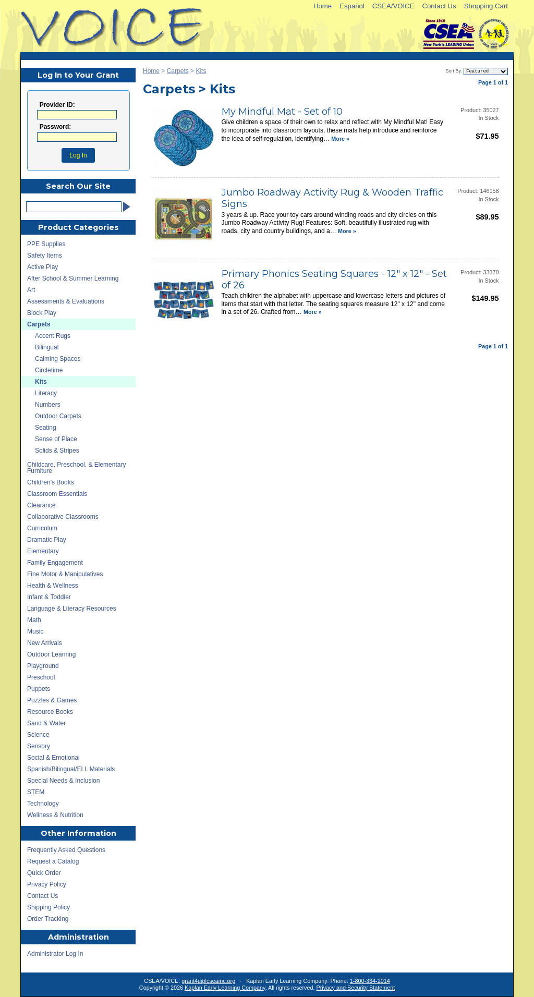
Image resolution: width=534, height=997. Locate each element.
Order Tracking (47, 918)
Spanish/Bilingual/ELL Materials (71, 769)
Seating (45, 427)
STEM (35, 792)
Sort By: (453, 71)
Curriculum (42, 528)
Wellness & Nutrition (55, 815)
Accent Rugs (52, 335)
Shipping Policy (48, 907)
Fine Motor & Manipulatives (65, 574)
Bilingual (46, 347)
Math (34, 620)
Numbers (47, 404)
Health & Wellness (52, 585)
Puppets (38, 688)
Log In (78, 155)
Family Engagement (55, 562)
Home (322, 6)
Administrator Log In (55, 953)
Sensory (38, 746)
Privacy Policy (46, 884)
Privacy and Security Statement (356, 987)
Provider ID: (57, 105)
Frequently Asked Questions (66, 850)
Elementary (43, 551)
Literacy (46, 393)
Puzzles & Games (52, 700)
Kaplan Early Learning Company (225, 987)
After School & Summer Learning (72, 278)
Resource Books (50, 711)
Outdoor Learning (51, 654)
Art (31, 290)
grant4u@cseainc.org (208, 981)
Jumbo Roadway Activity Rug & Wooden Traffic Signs (332, 198)
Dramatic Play (46, 539)
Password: (55, 127)
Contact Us (439, 6)
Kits (201, 71)
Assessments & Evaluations (65, 301)
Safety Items (44, 255)
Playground (43, 666)
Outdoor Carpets (58, 416)
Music (35, 631)
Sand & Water (46, 723)
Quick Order (44, 873)
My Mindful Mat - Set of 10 (282, 111)
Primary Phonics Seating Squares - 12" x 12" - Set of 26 (334, 280)
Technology (43, 803)
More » (340, 139)
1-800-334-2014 (370, 981)
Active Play (42, 267)
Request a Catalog (53, 861)
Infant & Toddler (49, 597)
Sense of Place (56, 439)
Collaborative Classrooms (63, 516)
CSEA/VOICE (393, 6)
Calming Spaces (57, 358)
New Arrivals (44, 643)
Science (38, 734)
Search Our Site (78, 186)
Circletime (49, 370)
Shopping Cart (486, 6)
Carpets (178, 71)
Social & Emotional (53, 757)
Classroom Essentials (57, 493)
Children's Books (50, 482)
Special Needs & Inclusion (63, 780)
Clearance (41, 505)
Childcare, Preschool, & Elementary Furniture (76, 468)
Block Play (41, 313)
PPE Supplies (46, 244)
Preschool (41, 677)
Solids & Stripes (57, 450)
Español (352, 6)
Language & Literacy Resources (71, 608)
